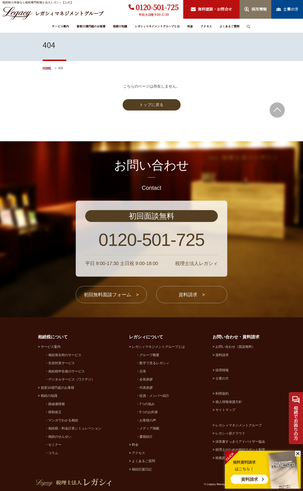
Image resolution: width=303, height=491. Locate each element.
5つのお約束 (148, 412)
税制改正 (55, 412)
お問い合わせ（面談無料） (235, 347)
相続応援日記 (142, 469)
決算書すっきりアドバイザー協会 (240, 441)
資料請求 (249, 479)
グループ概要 (149, 355)
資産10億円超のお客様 (90, 26)
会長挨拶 (146, 379)
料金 (190, 26)
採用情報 (222, 370)
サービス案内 (60, 26)
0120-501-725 (157, 7)
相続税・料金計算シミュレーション (74, 428)
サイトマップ (225, 410)
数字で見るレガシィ (154, 363)
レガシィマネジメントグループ (238, 425)
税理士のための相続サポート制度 (240, 449)
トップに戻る (151, 105)
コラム (53, 453)
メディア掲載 (149, 428)
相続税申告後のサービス (66, 371)
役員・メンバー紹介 (154, 396)
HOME (47, 68)
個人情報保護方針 (228, 402)
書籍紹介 (146, 436)
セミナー (55, 445)
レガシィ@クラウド (230, 433)
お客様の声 (147, 420)
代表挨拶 (146, 387)
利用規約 (222, 393)
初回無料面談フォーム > (111, 294)
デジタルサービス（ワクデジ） (71, 379)
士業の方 (222, 378)
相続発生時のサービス (64, 355)
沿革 (142, 371)
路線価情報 (56, 404)
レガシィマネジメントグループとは (157, 26)
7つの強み (147, 404)
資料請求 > (191, 294)
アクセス (206, 26)
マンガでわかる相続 (63, 420)
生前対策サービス (61, 363)
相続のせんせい (59, 436)
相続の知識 (120, 26)
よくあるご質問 (229, 26)
